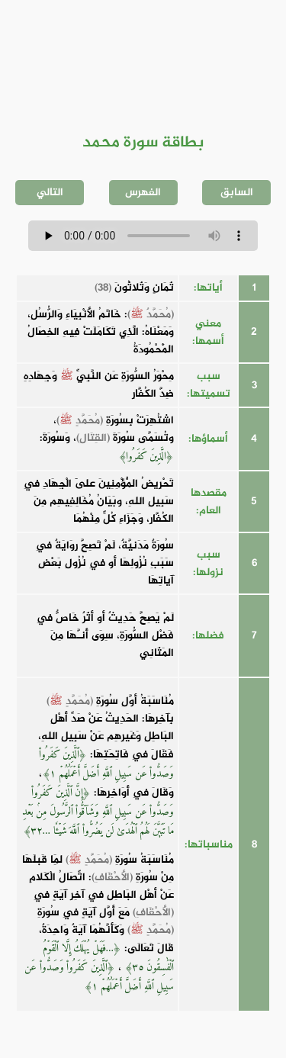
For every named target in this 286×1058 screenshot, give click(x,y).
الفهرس (143, 192)
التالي (50, 192)
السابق (236, 192)
